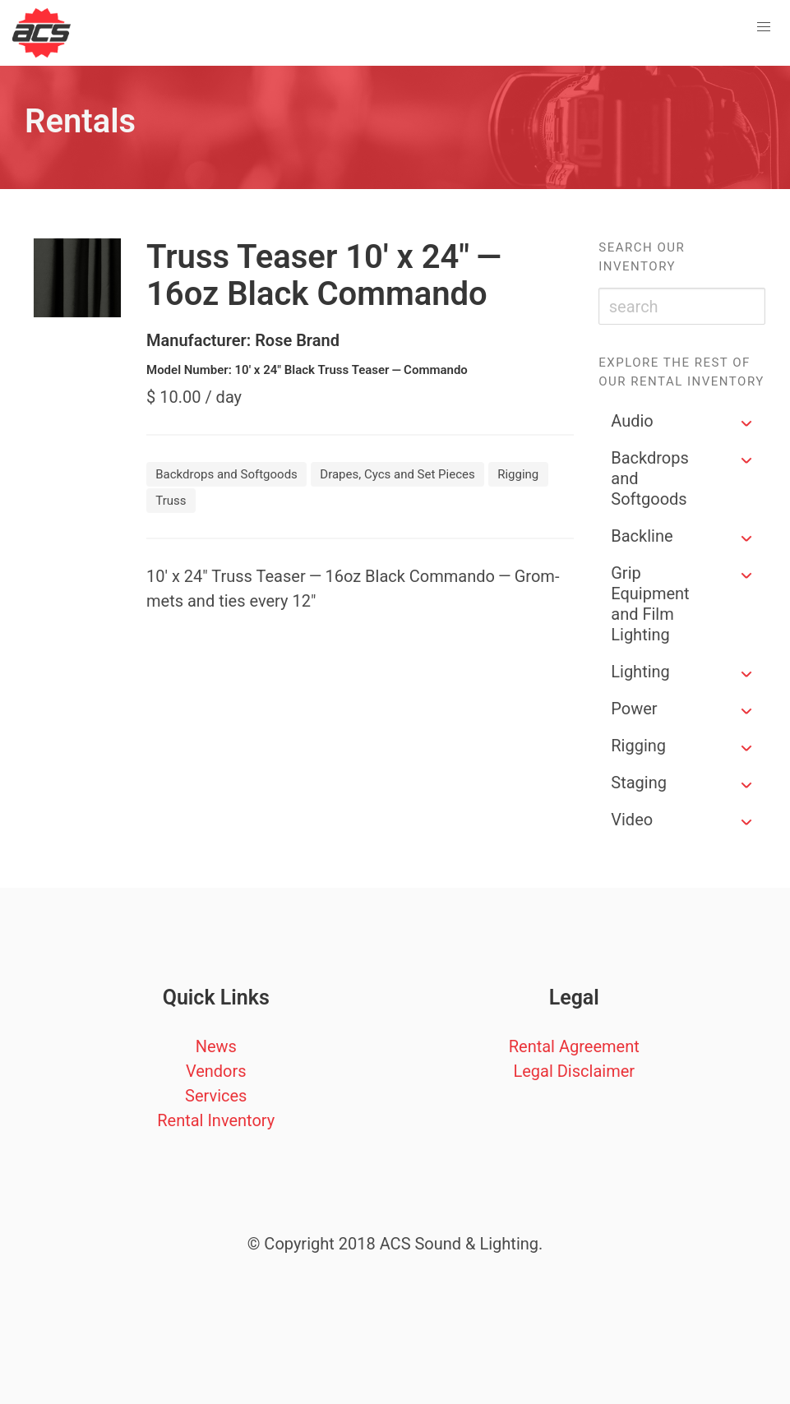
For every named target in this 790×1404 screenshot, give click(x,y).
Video (632, 819)
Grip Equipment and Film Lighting (650, 603)
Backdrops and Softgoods (650, 478)
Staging (639, 782)
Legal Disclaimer (574, 1071)
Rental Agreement (574, 1046)
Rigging (638, 745)
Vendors (216, 1071)
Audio (632, 421)
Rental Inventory (216, 1120)
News (216, 1046)
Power (634, 708)
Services (216, 1096)
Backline (641, 536)
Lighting (640, 671)
